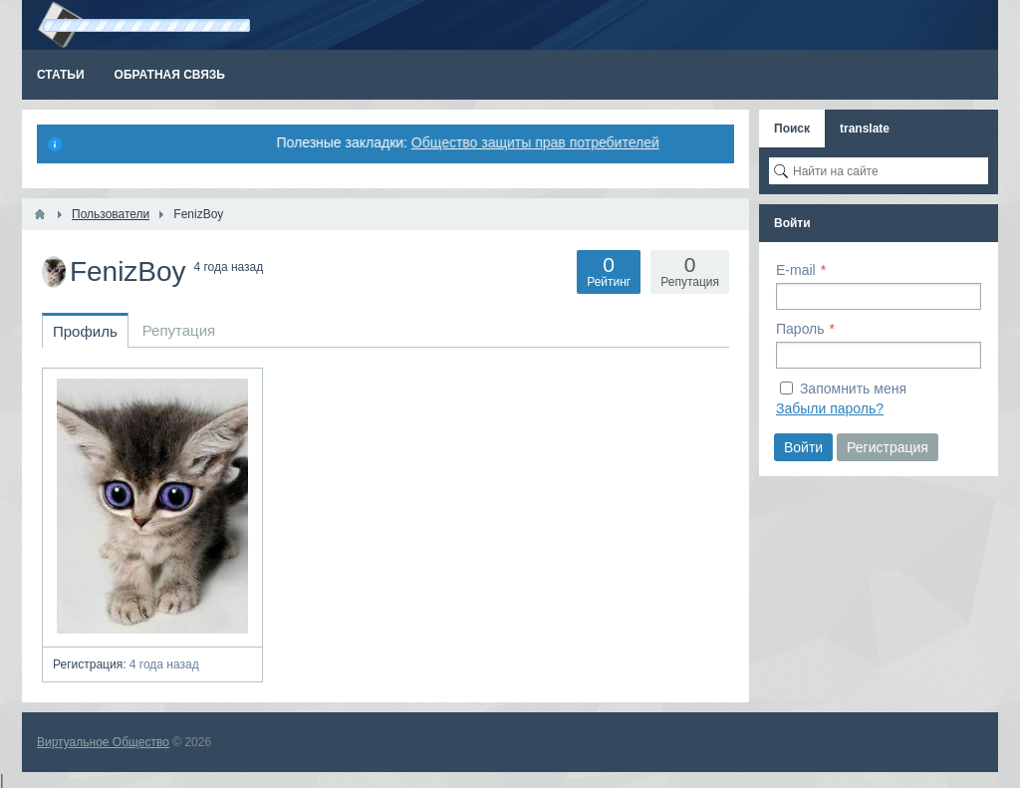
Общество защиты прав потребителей (538, 142)
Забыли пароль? (830, 408)
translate (865, 128)
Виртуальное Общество (103, 742)
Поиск (792, 128)
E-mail (796, 270)
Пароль (800, 329)
